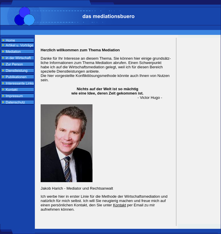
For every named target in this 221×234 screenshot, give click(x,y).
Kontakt (119, 205)
